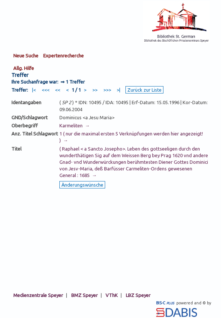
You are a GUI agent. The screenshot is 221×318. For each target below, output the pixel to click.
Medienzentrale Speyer (38, 295)
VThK (112, 295)
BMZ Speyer (84, 295)
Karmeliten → (74, 125)
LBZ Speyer (138, 295)
